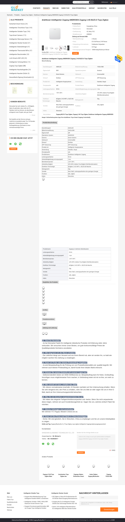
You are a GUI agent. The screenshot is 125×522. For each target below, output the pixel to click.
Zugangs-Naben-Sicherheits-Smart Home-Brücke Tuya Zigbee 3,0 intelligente (78, 475)
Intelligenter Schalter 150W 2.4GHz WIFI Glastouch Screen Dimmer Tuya (36, 502)
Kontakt (92, 8)
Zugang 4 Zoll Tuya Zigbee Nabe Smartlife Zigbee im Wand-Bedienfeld (48, 475)
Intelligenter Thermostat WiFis (19, 50)
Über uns (55, 8)
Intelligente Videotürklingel (18, 47)
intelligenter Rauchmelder (17, 54)
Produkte (46, 8)
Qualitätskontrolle (79, 8)
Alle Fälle (112, 8)
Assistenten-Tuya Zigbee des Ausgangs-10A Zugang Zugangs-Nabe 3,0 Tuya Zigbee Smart (63, 475)
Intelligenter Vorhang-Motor (18, 62)
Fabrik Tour (65, 8)
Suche (91, 2)
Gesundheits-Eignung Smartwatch (20, 77)
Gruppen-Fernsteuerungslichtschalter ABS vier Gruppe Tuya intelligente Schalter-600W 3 (37, 507)
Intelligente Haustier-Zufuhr (18, 73)
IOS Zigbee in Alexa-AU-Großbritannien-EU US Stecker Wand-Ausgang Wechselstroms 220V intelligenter (64, 498)
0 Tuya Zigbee (68, 424)
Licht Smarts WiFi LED (16, 58)
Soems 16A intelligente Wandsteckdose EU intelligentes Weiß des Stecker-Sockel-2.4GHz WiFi (64, 508)
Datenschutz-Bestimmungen (20, 520)
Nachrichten (102, 8)
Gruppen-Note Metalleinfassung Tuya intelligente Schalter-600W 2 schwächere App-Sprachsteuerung (36, 498)
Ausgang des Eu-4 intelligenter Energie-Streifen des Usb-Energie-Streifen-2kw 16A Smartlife (64, 503)
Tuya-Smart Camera (15, 35)
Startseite (36, 8)
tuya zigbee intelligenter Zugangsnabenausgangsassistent (89, 424)
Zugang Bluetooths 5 (57, 424)
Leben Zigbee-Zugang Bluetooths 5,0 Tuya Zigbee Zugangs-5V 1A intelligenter (93, 475)
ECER (113, 520)
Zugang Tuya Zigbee (27, 15)
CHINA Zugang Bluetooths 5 (37, 520)
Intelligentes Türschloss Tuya (18, 28)
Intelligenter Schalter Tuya (17, 31)
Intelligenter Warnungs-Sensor (19, 39)
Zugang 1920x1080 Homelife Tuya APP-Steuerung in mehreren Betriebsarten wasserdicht (108, 475)
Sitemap (9, 510)
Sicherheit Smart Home (17, 24)
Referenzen (105, 2)
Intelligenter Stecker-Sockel (18, 43)
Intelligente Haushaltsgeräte (18, 69)
